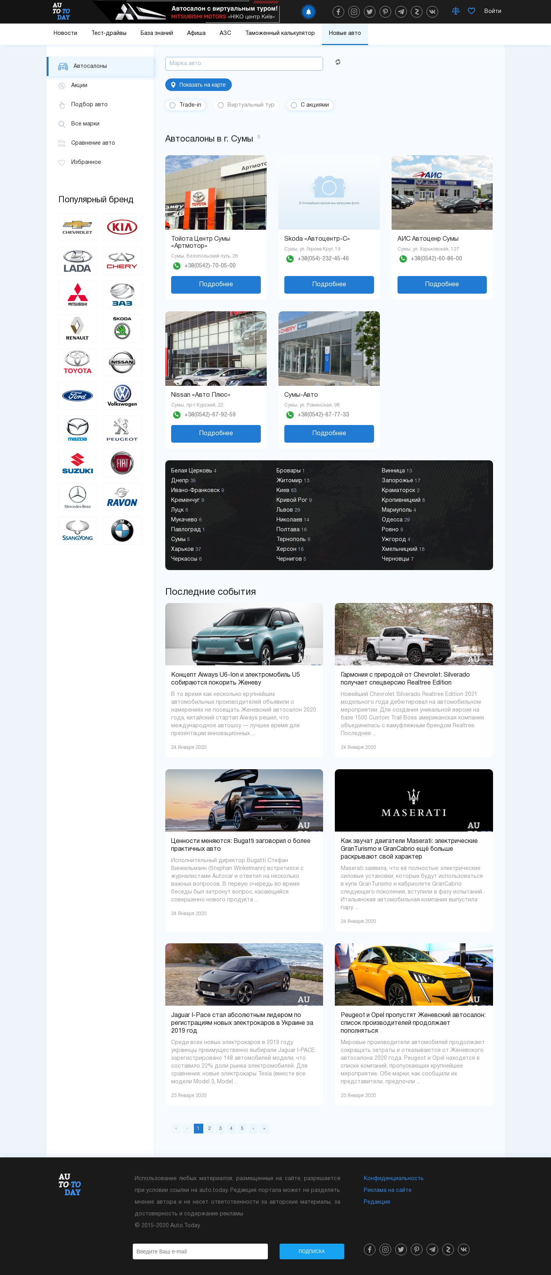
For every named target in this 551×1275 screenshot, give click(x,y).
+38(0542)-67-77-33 (323, 415)
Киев (286, 490)
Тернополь (293, 539)
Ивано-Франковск (197, 490)
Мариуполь (399, 510)
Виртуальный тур (251, 105)
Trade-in (190, 105)
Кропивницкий (403, 500)
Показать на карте (198, 85)
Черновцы (398, 559)
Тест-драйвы (108, 33)
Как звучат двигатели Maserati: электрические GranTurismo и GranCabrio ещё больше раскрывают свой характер (409, 849)
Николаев (292, 520)
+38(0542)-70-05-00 (210, 266)
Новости (65, 33)
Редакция (377, 1202)
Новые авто (345, 33)
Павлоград (188, 529)
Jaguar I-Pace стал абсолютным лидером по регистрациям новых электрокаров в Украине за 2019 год (242, 1023)
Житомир (292, 480)
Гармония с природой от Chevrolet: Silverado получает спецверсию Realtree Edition (405, 679)
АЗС (225, 33)
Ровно (392, 529)
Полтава (291, 529)
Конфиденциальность (394, 1178)
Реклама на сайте (388, 1190)
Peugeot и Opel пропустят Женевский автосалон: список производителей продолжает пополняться (413, 1023)
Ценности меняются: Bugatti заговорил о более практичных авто (241, 845)
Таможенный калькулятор (280, 33)
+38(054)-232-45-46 (323, 259)
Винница (397, 471)
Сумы (180, 539)
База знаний (157, 33)
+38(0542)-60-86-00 (436, 259)
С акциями (315, 105)
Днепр (183, 480)
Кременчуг (187, 500)
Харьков (186, 549)
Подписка (312, 1251)
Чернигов (291, 559)
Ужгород (396, 539)
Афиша (196, 33)
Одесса (396, 520)
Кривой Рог (294, 500)
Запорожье (401, 480)
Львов (288, 510)
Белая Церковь (194, 471)
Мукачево (186, 520)
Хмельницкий (403, 549)
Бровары (290, 471)
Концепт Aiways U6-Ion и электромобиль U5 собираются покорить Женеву (235, 679)
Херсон (290, 549)
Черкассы (186, 559)
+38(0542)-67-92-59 (210, 415)
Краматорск (400, 490)
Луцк (179, 510)
